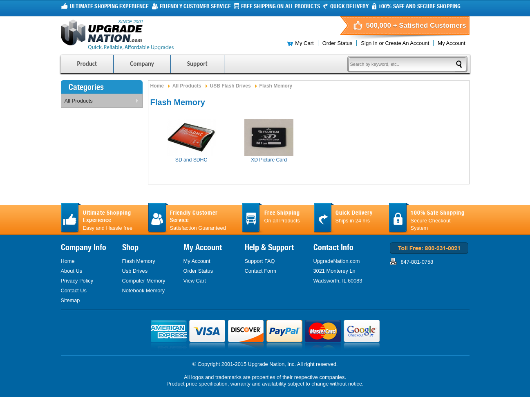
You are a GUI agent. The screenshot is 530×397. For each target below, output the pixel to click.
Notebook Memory (143, 290)
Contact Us (74, 290)
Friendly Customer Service (195, 6)
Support (197, 63)
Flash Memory (138, 261)
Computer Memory (143, 281)
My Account (451, 43)
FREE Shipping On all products (280, 6)
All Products (100, 102)
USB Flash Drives (230, 86)
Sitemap (70, 300)
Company (142, 63)
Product (87, 63)
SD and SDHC (191, 160)
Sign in (369, 43)
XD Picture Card (269, 160)
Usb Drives (135, 271)
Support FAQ (260, 261)
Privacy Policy (77, 281)
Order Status (337, 43)
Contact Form (261, 271)
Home (157, 86)
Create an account (407, 43)
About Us (72, 271)
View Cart (194, 281)
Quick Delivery (349, 6)
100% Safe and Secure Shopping (419, 6)
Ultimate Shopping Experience (109, 6)
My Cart (304, 43)
